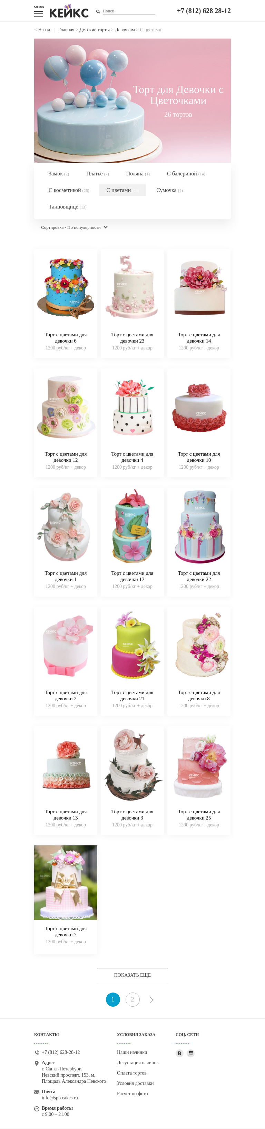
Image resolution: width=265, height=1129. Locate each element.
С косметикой (69, 190)
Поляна (138, 173)
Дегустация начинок (138, 1062)
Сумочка (169, 190)
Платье (97, 173)
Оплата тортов (132, 1073)
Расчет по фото (132, 1093)
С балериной (186, 173)
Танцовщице (68, 207)
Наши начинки (132, 1052)
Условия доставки (135, 1083)
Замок (59, 173)
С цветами (122, 190)
